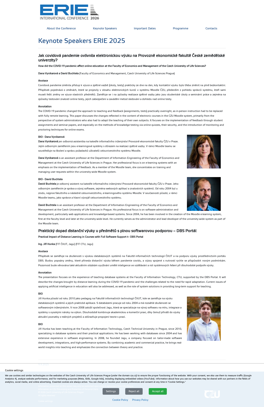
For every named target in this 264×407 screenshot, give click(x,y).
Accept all (157, 391)
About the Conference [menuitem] (61, 28)
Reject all (134, 391)
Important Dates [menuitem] (145, 28)
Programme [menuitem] (180, 28)
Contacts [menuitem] (211, 28)
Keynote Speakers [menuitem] (105, 28)
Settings (111, 391)
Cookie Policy (120, 400)
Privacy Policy (140, 400)
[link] (72, 12)
